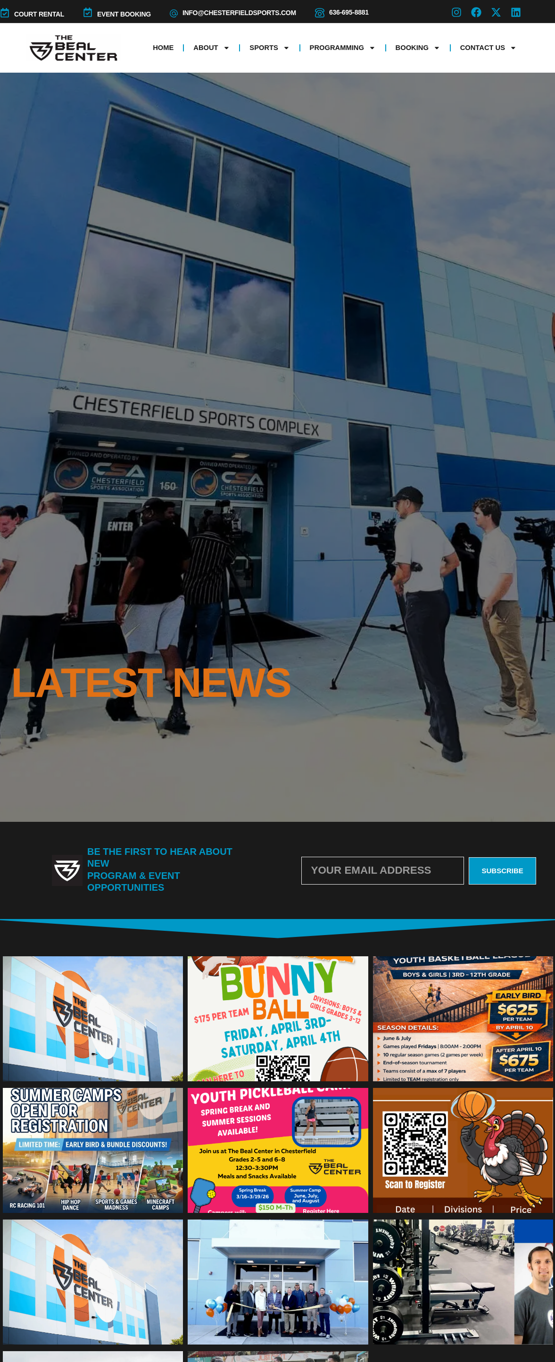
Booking (418, 48)
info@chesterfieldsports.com (239, 13)
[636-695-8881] (319, 12)
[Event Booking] (87, 12)
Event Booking (124, 14)
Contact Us (488, 48)
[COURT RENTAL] (4, 12)
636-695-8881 (349, 12)
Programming (343, 48)
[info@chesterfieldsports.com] (174, 13)
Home (163, 47)
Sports (269, 48)
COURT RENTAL (39, 14)
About (211, 48)
